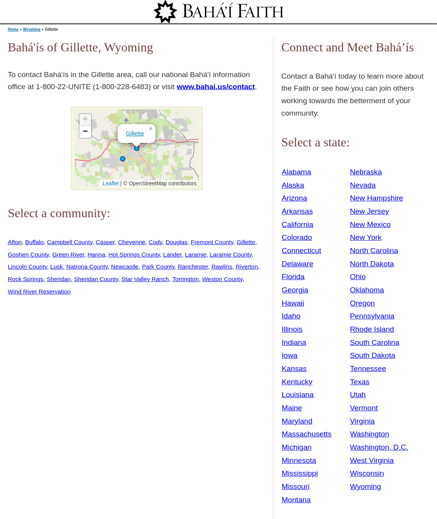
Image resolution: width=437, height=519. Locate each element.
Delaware (297, 264)
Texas (360, 382)
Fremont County (212, 242)
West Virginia (372, 460)
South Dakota (372, 355)
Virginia (362, 421)
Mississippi (300, 473)
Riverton (247, 266)
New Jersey (369, 211)
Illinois (292, 329)
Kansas (294, 368)
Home (13, 29)
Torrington (185, 279)
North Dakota (372, 264)
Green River (68, 254)
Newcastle (125, 266)
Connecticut (301, 250)
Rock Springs (25, 279)
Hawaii (293, 303)
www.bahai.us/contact (216, 87)
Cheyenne (131, 242)
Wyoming (32, 29)
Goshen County (28, 254)
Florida (293, 277)
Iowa (290, 355)
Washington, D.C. (379, 447)
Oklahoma (367, 290)
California (297, 224)
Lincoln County (27, 266)
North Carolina (374, 250)
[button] (122, 159)
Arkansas (297, 211)
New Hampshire (377, 198)
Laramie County (231, 254)
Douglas (176, 242)
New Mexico (370, 224)
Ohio (358, 277)
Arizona (294, 198)
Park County (158, 266)
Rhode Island (372, 329)
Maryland (297, 421)
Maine (292, 408)
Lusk (56, 266)
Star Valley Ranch (145, 279)
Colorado (297, 237)
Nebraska (366, 172)
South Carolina (375, 342)
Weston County (222, 279)
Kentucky (297, 382)
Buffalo (34, 242)
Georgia (295, 290)
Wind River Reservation (39, 291)
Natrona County (86, 266)
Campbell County (70, 242)
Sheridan (58, 279)
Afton (15, 242)
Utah (358, 395)
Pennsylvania (372, 316)
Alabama (296, 172)
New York (366, 237)
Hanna (96, 254)
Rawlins (222, 266)
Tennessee (368, 368)
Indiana (294, 342)
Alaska (293, 185)
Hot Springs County (134, 254)
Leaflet (110, 183)
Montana (296, 500)
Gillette (135, 133)
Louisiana (298, 395)
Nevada (363, 185)
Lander (172, 254)
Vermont (364, 408)
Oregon (362, 303)
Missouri (295, 486)
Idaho (291, 316)
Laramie (196, 254)
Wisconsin (367, 473)
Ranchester (193, 266)
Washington (369, 434)
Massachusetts (306, 434)
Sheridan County (96, 279)
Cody (155, 242)
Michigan (297, 447)
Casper (105, 242)
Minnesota (299, 460)
